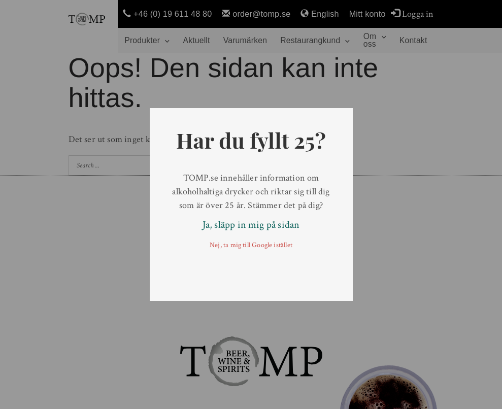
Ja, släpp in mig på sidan (251, 224)
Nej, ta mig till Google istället (251, 245)
